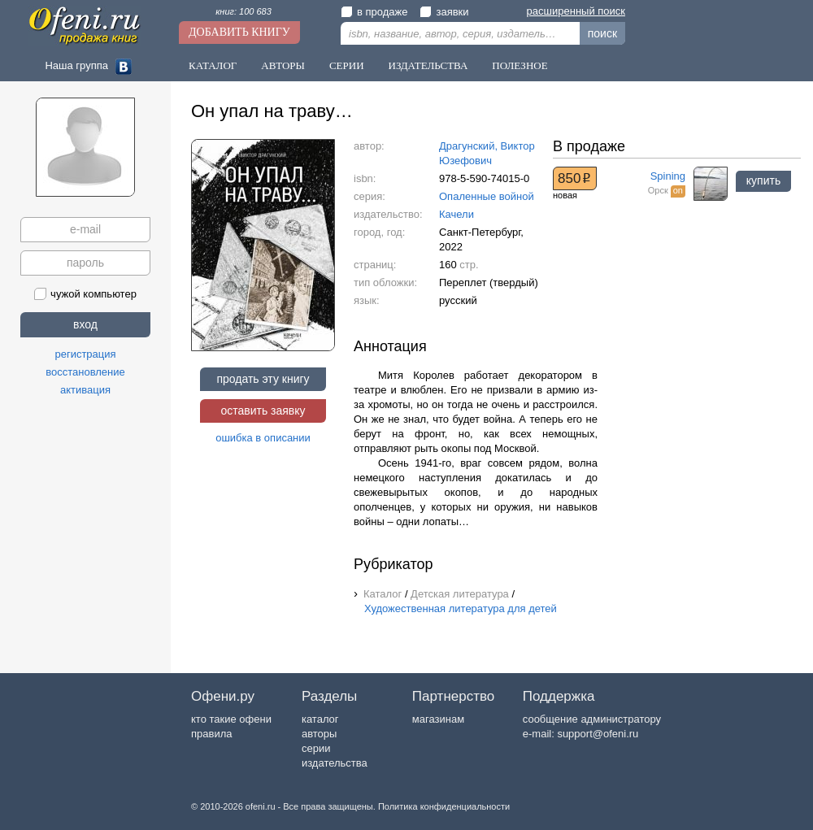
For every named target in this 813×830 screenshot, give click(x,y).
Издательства (428, 65)
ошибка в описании (263, 438)
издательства (334, 763)
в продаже (374, 12)
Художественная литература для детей (460, 608)
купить (763, 180)
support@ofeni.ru (597, 734)
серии (316, 748)
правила (211, 734)
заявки (444, 12)
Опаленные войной (486, 196)
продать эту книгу (262, 378)
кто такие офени (231, 719)
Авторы (283, 65)
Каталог (213, 65)
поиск (602, 33)
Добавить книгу (239, 32)
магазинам (438, 719)
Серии (346, 65)
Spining (667, 176)
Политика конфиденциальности (444, 806)
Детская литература (460, 594)
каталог (320, 719)
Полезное (519, 65)
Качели (456, 214)
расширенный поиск (576, 11)
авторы (319, 734)
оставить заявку (262, 410)
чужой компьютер (85, 294)
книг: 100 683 (243, 11)
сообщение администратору (592, 719)
